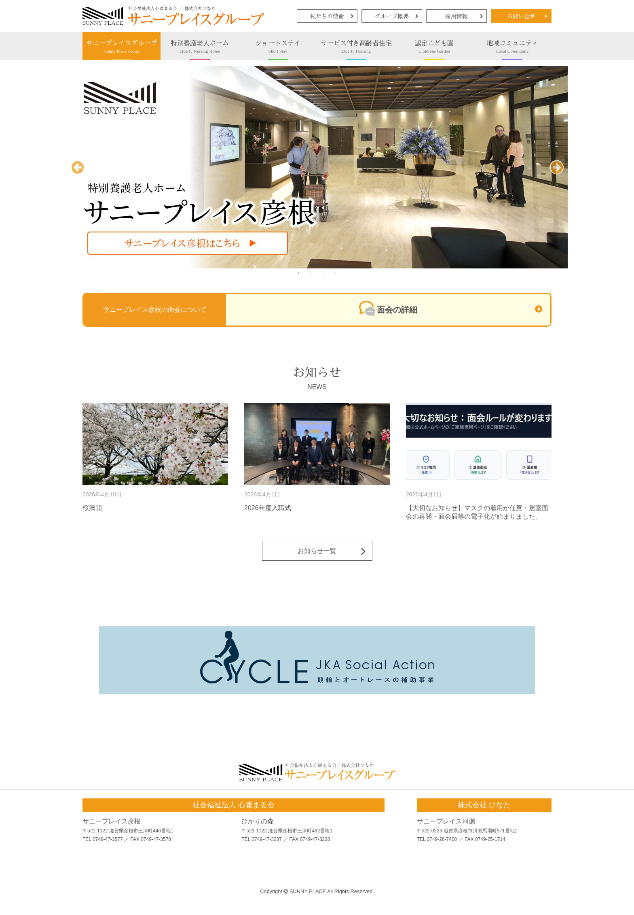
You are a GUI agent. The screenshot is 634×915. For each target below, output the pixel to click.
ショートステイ (278, 46)
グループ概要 (392, 16)
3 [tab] (323, 273)
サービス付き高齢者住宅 (356, 46)
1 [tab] (299, 273)
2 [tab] (311, 273)
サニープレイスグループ (121, 46)
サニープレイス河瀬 (446, 821)
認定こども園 (434, 46)
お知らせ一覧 (317, 550)
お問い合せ (521, 16)
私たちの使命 (327, 16)
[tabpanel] (317, 167)
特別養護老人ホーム (200, 46)
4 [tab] (335, 273)
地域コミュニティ (512, 46)
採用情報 (456, 16)
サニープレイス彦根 (111, 821)
